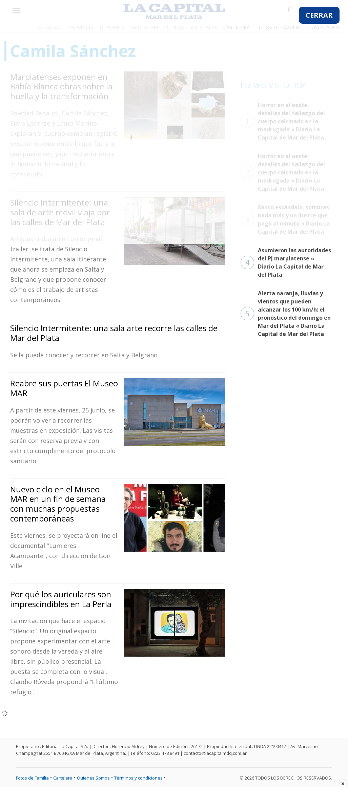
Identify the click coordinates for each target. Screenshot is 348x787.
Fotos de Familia (32, 778)
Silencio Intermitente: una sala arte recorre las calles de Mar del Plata (114, 332)
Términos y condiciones (138, 778)
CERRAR (319, 15)
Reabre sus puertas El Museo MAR (64, 388)
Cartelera (63, 778)
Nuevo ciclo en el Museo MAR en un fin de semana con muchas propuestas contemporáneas (58, 504)
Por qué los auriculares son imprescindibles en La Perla (60, 599)
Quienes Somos (93, 778)
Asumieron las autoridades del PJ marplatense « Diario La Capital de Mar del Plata (286, 262)
